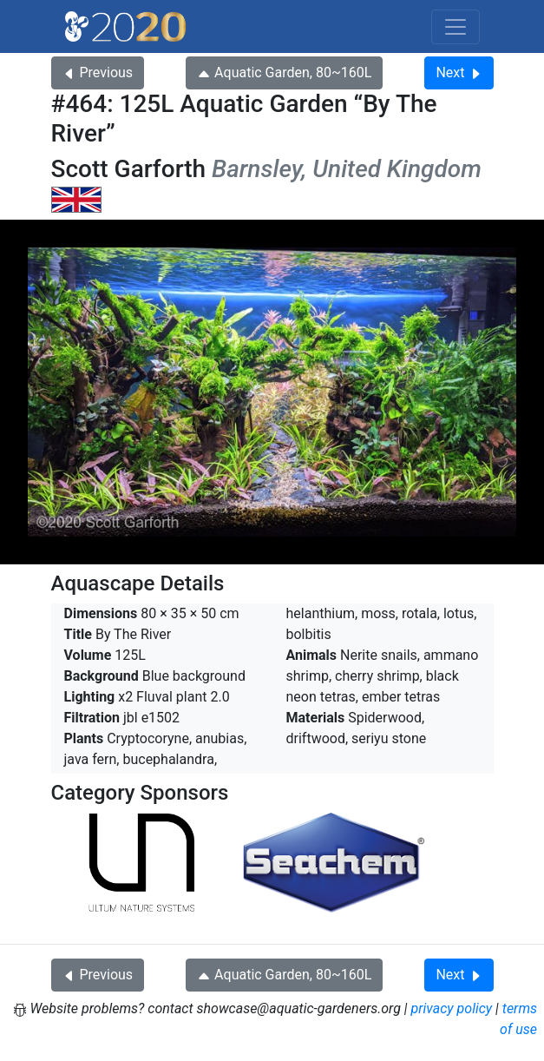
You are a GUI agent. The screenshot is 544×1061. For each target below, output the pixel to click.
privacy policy (452, 1008)
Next (459, 72)
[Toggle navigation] (455, 27)
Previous (98, 72)
